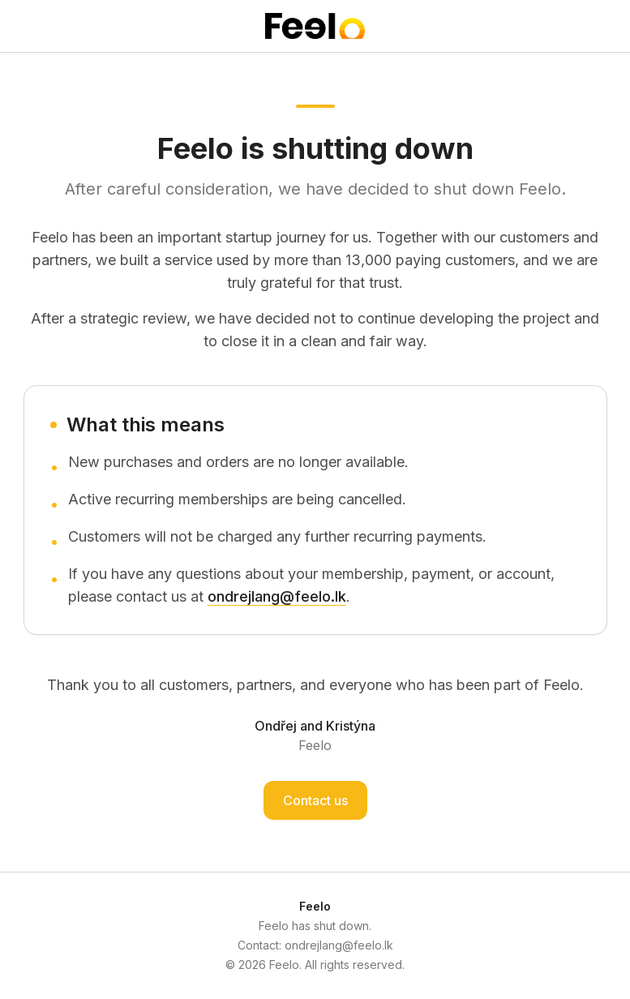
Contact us (315, 800)
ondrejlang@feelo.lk (277, 596)
